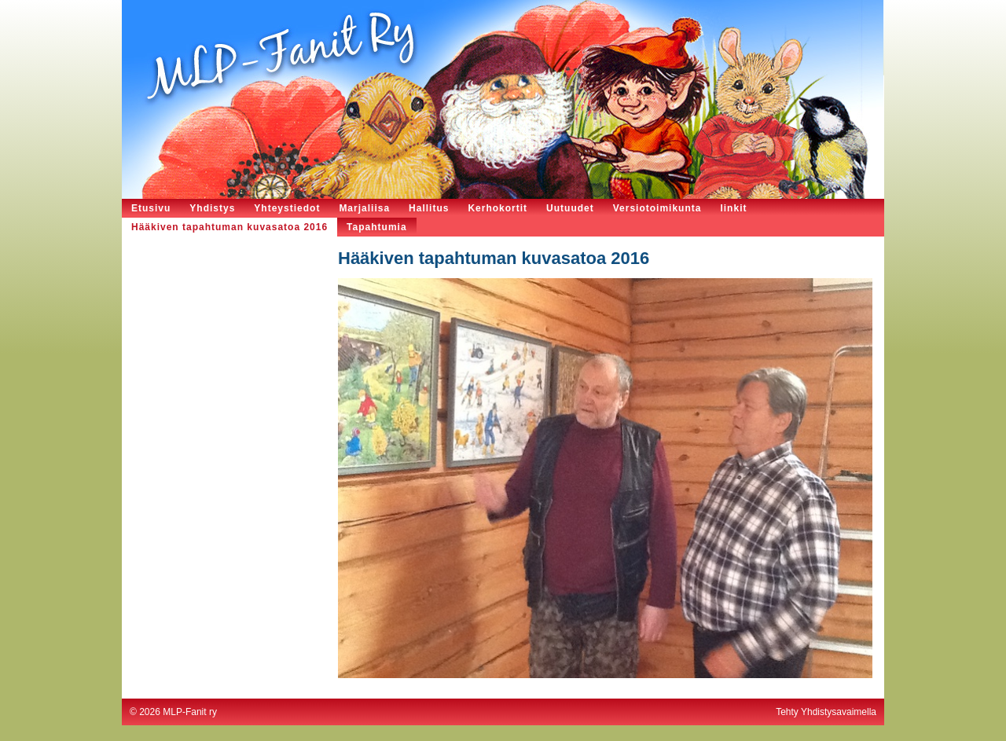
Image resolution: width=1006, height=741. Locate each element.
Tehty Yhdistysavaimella (826, 711)
